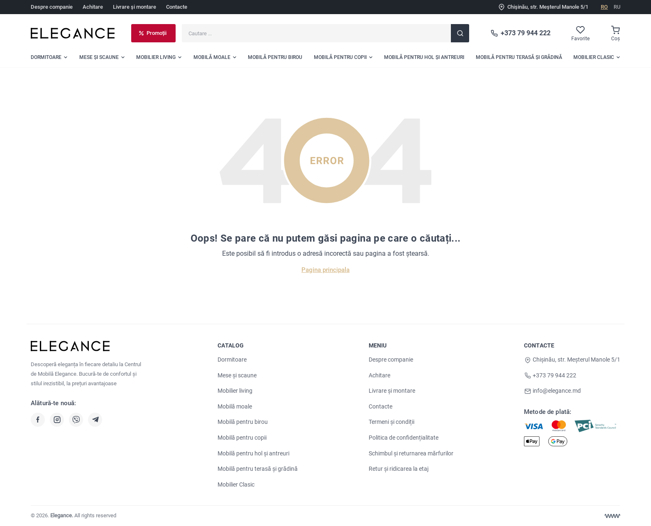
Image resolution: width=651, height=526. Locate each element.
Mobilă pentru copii (242, 437)
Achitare (93, 7)
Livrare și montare (134, 7)
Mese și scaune (237, 375)
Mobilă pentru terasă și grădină (258, 468)
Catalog (231, 345)
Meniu (378, 345)
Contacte (176, 7)
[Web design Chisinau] (612, 516)
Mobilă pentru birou (243, 421)
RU (617, 7)
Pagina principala (325, 270)
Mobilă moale (235, 406)
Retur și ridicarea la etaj (398, 468)
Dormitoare (232, 359)
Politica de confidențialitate (403, 437)
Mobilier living (235, 390)
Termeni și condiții (391, 421)
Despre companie (52, 7)
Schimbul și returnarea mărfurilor (411, 453)
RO (604, 7)
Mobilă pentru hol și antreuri (253, 453)
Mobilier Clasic (236, 484)
